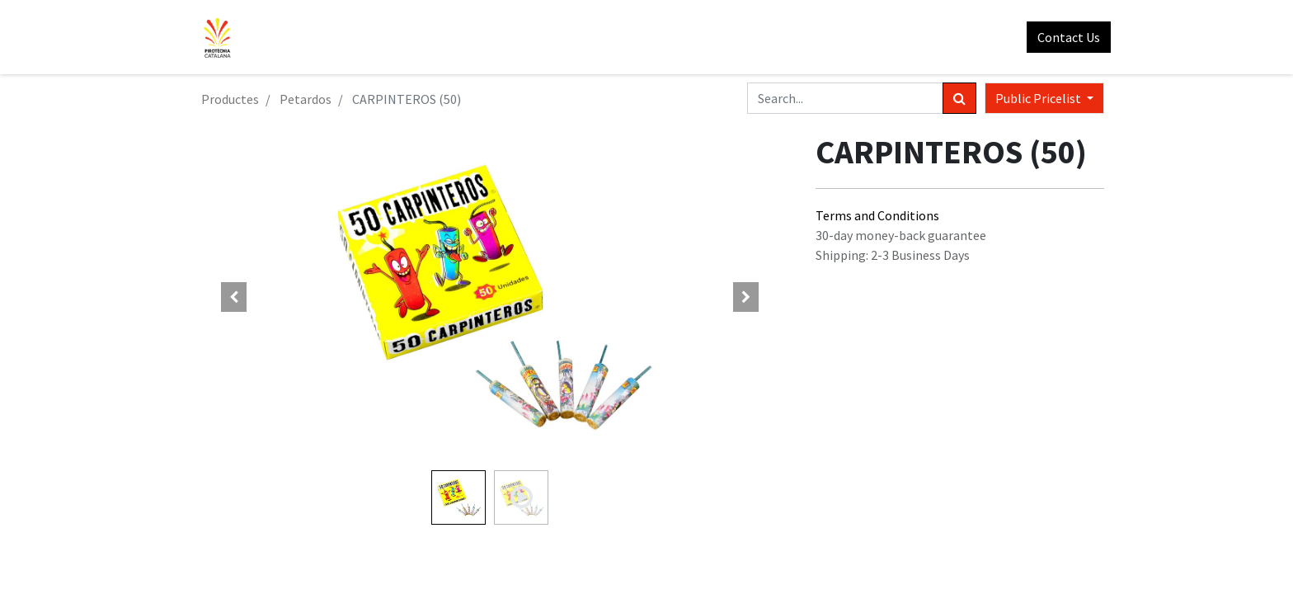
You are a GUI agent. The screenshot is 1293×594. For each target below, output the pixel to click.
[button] (234, 297)
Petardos (305, 99)
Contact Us (1062, 37)
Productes (230, 99)
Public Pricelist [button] (1039, 98)
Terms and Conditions (877, 215)
